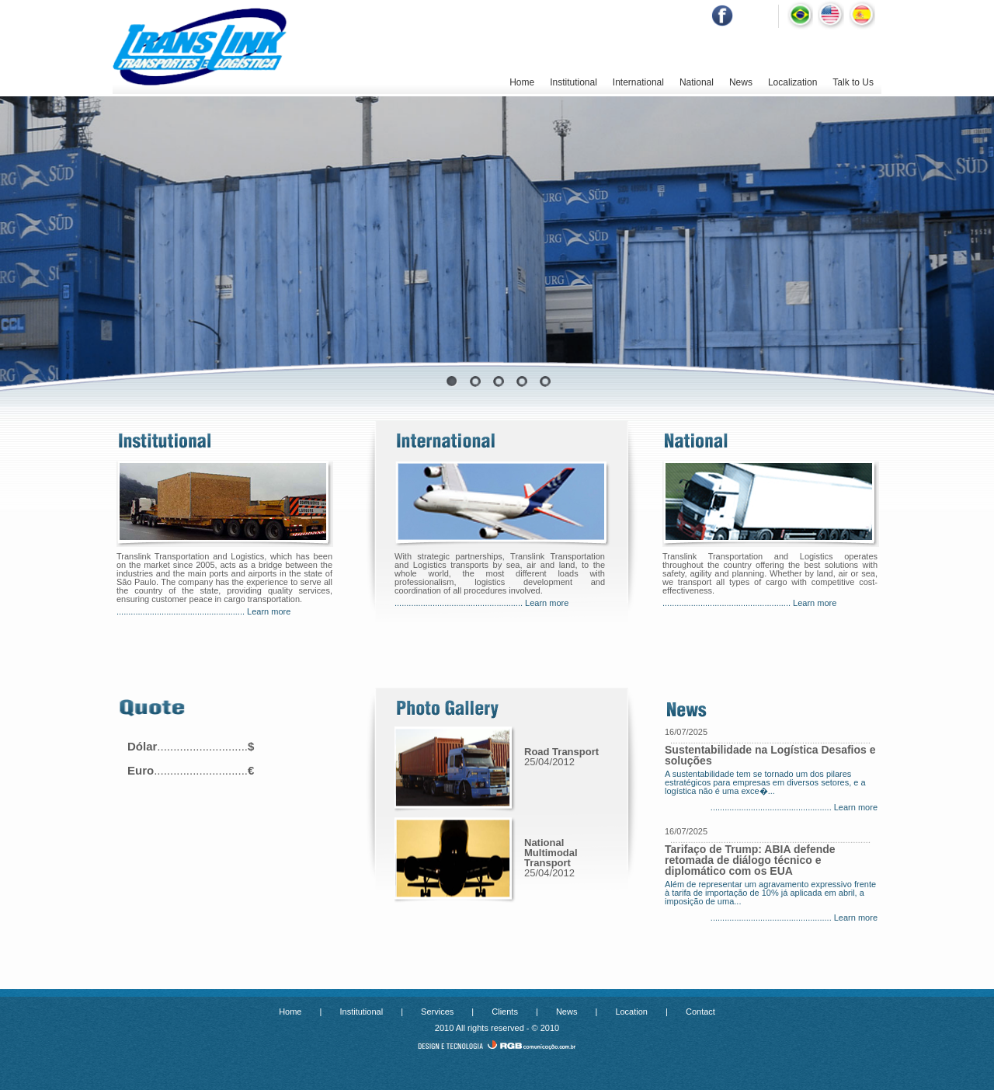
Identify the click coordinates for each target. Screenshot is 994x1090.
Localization (792, 82)
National (696, 82)
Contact (700, 1011)
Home (521, 82)
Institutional (573, 82)
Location (631, 1011)
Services (437, 1011)
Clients (505, 1011)
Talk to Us (853, 82)
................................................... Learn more (794, 807)
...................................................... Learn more (203, 611)
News (740, 82)
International (638, 82)
